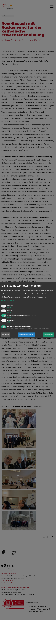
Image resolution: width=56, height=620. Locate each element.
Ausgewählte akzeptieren (26, 334)
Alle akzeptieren (48, 334)
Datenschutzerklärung (8, 300)
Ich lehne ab (6, 334)
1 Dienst (10, 307)
